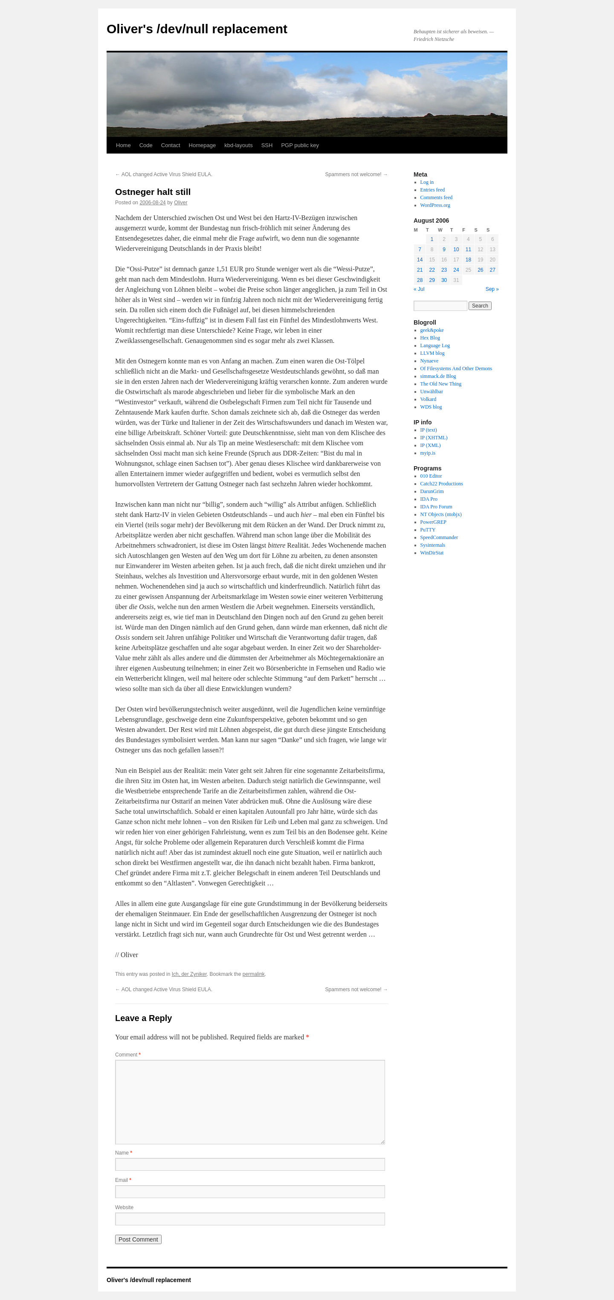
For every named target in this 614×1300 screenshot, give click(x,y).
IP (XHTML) (434, 438)
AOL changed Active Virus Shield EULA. (163, 174)
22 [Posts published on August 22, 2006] (431, 270)
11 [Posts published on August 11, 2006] (468, 249)
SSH (267, 145)
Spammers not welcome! (356, 174)
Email (123, 1180)
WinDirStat (432, 553)
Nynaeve (429, 361)
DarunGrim (432, 491)
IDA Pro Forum (436, 507)
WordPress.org (435, 205)
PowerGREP (433, 522)
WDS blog (431, 407)
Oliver (180, 203)
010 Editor (431, 476)
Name (123, 1153)
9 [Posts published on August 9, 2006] (444, 249)
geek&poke (432, 330)
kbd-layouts (238, 145)
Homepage (202, 145)
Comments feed (436, 197)
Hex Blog (430, 338)
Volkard (428, 399)
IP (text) (428, 430)
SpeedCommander (439, 537)
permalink (254, 974)
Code (146, 145)
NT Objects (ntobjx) (441, 514)
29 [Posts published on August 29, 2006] (431, 280)
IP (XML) (430, 445)
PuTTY (428, 530)
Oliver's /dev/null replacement (197, 29)
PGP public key (300, 145)
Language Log (435, 345)
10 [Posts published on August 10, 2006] (456, 249)
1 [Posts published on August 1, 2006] (432, 239)
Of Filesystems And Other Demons (456, 368)
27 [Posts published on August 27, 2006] (492, 270)
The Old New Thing (441, 384)
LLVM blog (432, 353)
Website (124, 1207)
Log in (427, 182)
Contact (170, 145)
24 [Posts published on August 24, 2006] (456, 270)
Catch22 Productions (441, 484)
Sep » (492, 289)
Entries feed (432, 190)
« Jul (419, 289)
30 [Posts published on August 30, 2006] (444, 280)
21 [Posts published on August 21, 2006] (420, 270)
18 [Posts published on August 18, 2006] (468, 260)
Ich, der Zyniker (189, 974)
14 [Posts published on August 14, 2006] (420, 260)
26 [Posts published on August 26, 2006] (480, 270)
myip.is (428, 453)
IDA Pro (428, 499)
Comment (128, 1055)
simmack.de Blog (438, 376)
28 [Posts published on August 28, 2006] (420, 280)
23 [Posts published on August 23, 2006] (444, 270)
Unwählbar (431, 392)
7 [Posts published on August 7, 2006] (419, 249)
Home (123, 145)
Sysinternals (433, 545)
